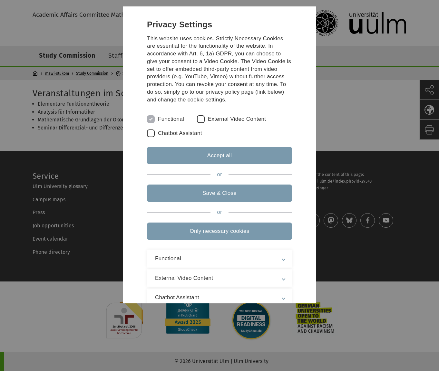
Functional (171, 119)
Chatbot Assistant (180, 133)
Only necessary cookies (219, 231)
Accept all (219, 155)
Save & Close (219, 193)
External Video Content (237, 119)
